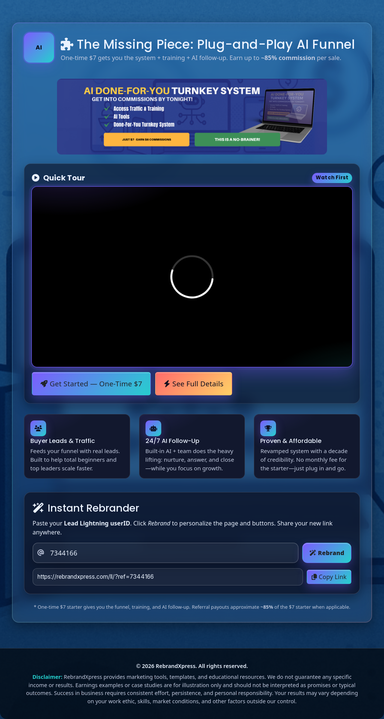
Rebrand (326, 553)
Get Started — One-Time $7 (91, 384)
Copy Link (329, 577)
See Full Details (194, 384)
